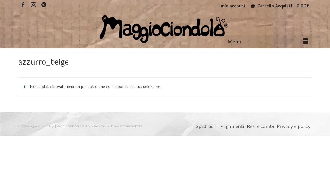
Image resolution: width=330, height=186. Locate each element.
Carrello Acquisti (280, 6)
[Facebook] (23, 4)
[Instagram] (33, 4)
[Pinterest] (44, 4)
